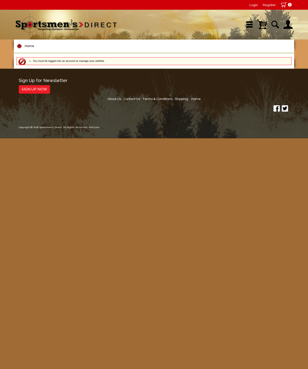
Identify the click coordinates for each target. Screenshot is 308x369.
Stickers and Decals (39, 289)
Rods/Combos (34, 100)
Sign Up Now (34, 337)
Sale (190, 52)
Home (29, 67)
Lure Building (32, 146)
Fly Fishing (30, 224)
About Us (198, 330)
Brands (112, 52)
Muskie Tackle (33, 215)
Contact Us (217, 330)
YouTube (272, 52)
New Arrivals (72, 52)
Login (253, 5)
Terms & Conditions (244, 330)
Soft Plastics (32, 174)
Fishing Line (31, 128)
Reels (25, 91)
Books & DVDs (33, 280)
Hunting (27, 270)
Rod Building (32, 109)
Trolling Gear (32, 298)
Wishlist (229, 52)
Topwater (29, 155)
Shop (32, 52)
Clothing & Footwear (40, 252)
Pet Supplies (32, 82)
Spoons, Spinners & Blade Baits (45, 195)
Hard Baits (29, 165)
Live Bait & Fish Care (40, 234)
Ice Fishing (30, 206)
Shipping (269, 330)
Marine (26, 261)
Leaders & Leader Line (43, 119)
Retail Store (152, 52)
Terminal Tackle (35, 137)
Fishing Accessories (39, 307)
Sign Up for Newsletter (43, 328)
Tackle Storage (35, 243)
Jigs (23, 183)
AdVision (94, 360)
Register (269, 5)
